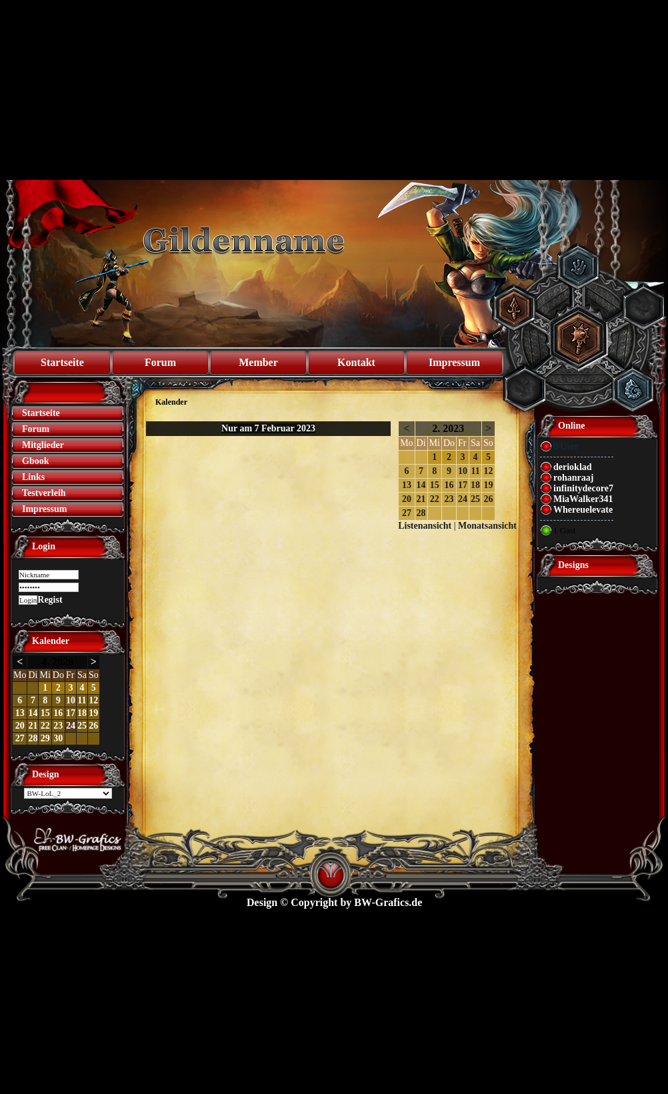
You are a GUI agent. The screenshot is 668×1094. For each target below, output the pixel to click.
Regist (49, 600)
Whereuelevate (583, 510)
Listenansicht (424, 526)
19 (93, 713)
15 (45, 713)
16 (58, 713)
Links (33, 477)
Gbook (35, 461)
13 (20, 713)
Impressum (454, 362)
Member (258, 362)
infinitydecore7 (583, 488)
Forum (160, 362)
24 (70, 726)
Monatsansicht (487, 526)
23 (58, 726)
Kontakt (356, 362)
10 (70, 700)
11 (81, 700)
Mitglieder (43, 445)
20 (20, 726)
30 (58, 738)
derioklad (572, 467)
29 (45, 738)
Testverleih (44, 493)
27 (20, 738)
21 (32, 726)
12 (93, 700)
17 (70, 713)
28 (32, 738)
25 (82, 726)
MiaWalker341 (583, 499)
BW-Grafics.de (388, 902)
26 (93, 726)
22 (45, 726)
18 (82, 713)
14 (32, 713)
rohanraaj (573, 478)
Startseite (62, 362)
